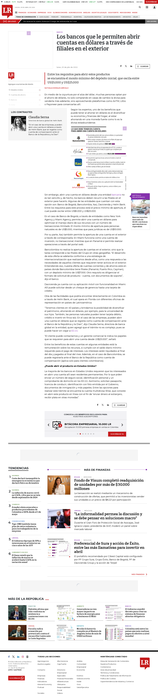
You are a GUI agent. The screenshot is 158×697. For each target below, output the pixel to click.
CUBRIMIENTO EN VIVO (20, 552)
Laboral (15, 538)
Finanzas (41, 679)
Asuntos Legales (44, 664)
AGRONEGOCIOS (75, 12)
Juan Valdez (44, 17)
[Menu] (16, 12)
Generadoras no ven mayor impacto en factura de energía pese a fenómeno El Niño (88, 613)
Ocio (79, 684)
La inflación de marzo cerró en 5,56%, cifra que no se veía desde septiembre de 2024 (26, 495)
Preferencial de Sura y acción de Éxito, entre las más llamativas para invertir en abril (109, 547)
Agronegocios (43, 661)
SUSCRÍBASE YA (117, 434)
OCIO (49, 12)
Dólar (135, 17)
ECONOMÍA (32, 12)
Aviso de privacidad (108, 670)
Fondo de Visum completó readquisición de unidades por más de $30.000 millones (109, 484)
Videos (60, 693)
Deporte (80, 626)
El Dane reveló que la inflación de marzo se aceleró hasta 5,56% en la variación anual (24, 558)
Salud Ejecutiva (83, 687)
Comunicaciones (18, 521)
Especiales (61, 676)
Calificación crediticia (92, 17)
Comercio (16, 504)
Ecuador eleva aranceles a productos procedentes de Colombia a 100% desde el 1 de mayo (26, 510)
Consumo (41, 670)
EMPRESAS (42, 12)
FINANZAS (22, 12)
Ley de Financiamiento (112, 17)
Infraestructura (62, 681)
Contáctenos (105, 667)
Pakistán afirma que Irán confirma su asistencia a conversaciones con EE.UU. (38, 614)
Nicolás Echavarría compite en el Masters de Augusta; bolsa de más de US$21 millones (89, 632)
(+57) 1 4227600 (14, 670)
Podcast (41, 687)
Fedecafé (54, 17)
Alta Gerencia (62, 661)
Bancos (128, 606)
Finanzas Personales (65, 679)
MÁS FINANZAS (138, 574)
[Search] (139, 7)
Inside (79, 681)
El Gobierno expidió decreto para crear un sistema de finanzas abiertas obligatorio (136, 613)
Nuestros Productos (108, 664)
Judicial (31, 626)
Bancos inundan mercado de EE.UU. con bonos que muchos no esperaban (140, 222)
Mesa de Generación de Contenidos (114, 661)
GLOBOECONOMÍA (60, 12)
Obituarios (61, 684)
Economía (81, 670)
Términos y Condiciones (109, 673)
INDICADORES (125, 12)
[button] (48, 425)
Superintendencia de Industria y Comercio (117, 681)
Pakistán (32, 606)
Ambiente (80, 606)
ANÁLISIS (86, 12)
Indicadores (42, 681)
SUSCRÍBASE (151, 2)
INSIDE (134, 12)
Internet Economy (45, 684)
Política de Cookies (108, 679)
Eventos (80, 676)
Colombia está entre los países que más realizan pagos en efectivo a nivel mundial (137, 632)
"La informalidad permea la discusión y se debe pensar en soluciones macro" (108, 516)
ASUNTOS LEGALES (99, 12)
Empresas (41, 676)
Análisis (79, 661)
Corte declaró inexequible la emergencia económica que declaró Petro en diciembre (26, 480)
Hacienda (15, 475)
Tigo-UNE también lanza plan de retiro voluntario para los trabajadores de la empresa (25, 527)
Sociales (41, 693)
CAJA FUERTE (113, 12)
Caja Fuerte (61, 664)
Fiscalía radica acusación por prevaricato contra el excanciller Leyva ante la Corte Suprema (39, 634)
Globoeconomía (83, 679)
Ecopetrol (78, 17)
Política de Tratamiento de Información (115, 676)
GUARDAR (142, 66)
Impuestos (127, 17)
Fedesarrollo (66, 17)
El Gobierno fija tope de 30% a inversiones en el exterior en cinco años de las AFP (26, 543)
